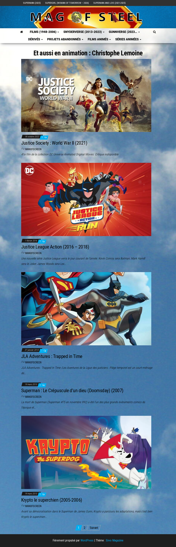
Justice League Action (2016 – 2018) (55, 247)
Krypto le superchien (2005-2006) (51, 500)
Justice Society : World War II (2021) (54, 143)
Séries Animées (128, 39)
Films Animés (99, 39)
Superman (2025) (32, 2)
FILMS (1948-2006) (44, 32)
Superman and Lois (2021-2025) (109, 2)
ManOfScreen (33, 149)
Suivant (94, 528)
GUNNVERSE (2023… (124, 32)
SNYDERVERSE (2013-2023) (83, 32)
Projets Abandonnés (65, 39)
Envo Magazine (114, 540)
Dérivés (35, 39)
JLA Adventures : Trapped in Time (51, 356)
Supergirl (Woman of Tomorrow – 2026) (67, 2)
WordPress (86, 540)
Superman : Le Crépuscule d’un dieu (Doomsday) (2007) (72, 390)
